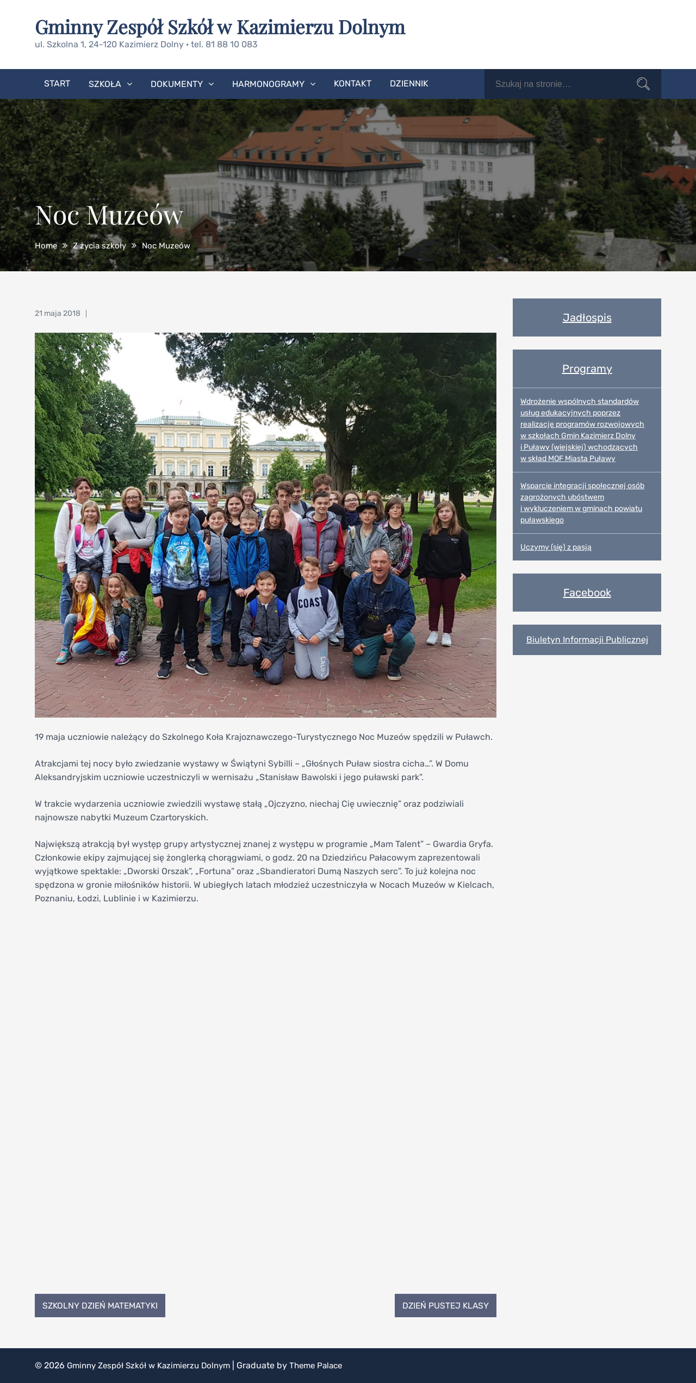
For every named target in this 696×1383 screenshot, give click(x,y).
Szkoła (105, 83)
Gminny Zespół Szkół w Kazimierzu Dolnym (226, 26)
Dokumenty (177, 83)
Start (57, 83)
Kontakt (352, 83)
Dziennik (409, 83)
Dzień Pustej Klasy (443, 1305)
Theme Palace (328, 1365)
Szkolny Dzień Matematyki (103, 1305)
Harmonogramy (268, 83)
